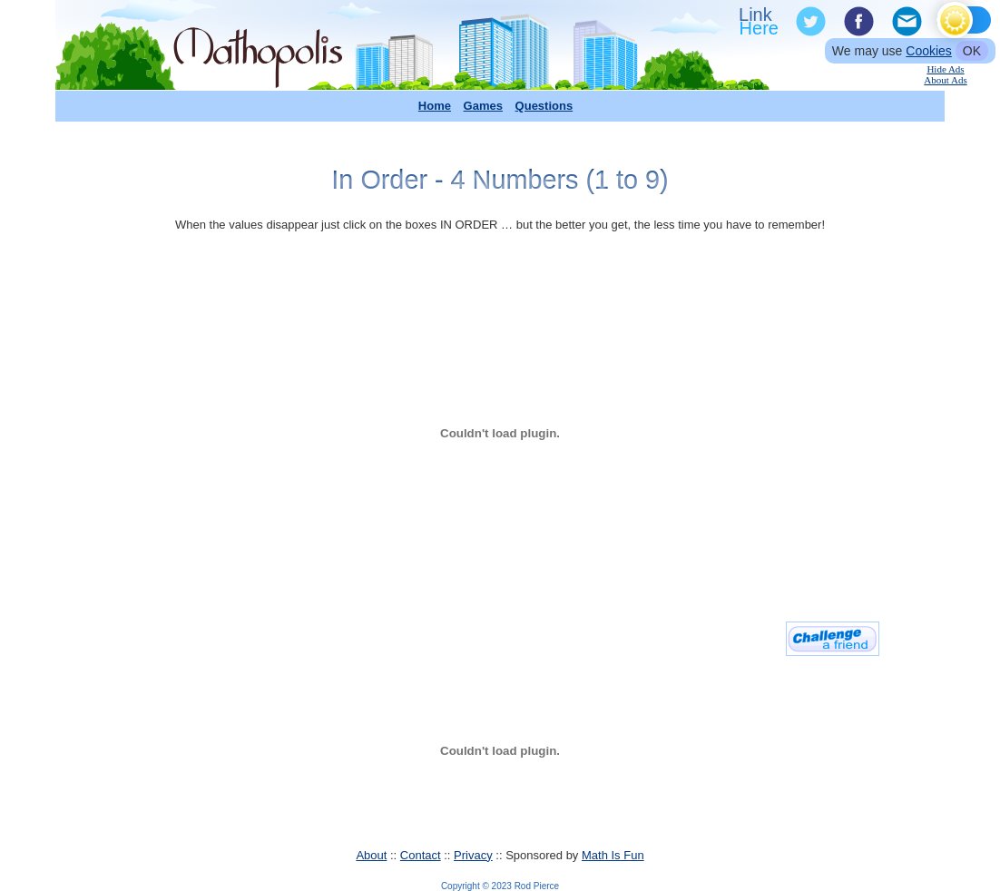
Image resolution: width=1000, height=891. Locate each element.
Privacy (473, 855)
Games (483, 106)
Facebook (857, 22)
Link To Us (760, 22)
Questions (544, 106)
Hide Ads (945, 69)
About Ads (945, 79)
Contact (420, 855)
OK (972, 51)
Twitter (809, 22)
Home (434, 106)
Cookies (929, 51)
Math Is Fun (613, 855)
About (371, 855)
